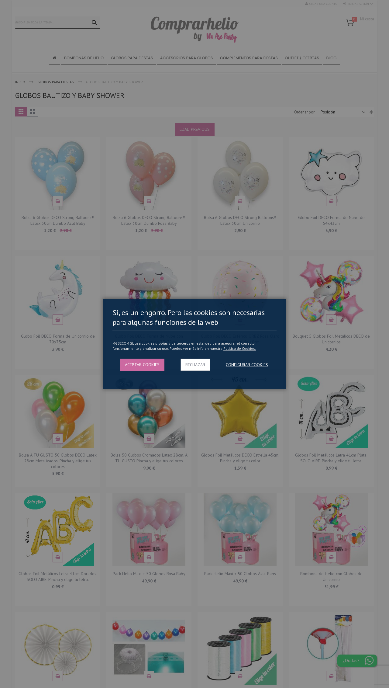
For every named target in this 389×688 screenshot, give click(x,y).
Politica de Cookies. (239, 348)
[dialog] (194, 344)
